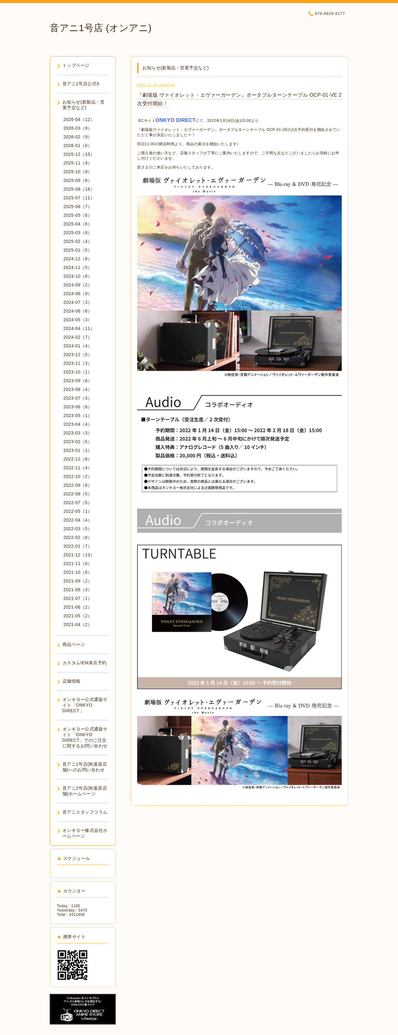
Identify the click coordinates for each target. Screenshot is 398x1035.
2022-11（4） (77, 467)
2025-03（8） (77, 232)
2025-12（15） (79, 154)
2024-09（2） (77, 284)
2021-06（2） (77, 607)
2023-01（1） (77, 450)
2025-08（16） (79, 189)
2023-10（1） (77, 371)
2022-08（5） (77, 493)
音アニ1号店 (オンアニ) (101, 28)
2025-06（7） (77, 206)
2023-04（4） (77, 424)
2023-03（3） (77, 432)
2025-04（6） (77, 223)
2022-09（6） (77, 485)
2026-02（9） (77, 136)
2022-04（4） (77, 520)
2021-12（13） (79, 554)
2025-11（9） (77, 162)
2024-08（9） (77, 293)
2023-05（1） (77, 415)
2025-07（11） (79, 197)
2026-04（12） (79, 119)
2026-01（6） (77, 145)
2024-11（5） (77, 267)
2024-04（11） (79, 328)
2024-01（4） (77, 345)
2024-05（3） (77, 319)
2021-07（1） (77, 598)
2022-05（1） (77, 511)
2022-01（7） (77, 546)
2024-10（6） (77, 276)
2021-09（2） (77, 580)
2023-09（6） (77, 380)
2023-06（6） (77, 406)
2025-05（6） (77, 215)
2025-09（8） (77, 180)
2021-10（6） (77, 572)
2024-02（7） (77, 337)
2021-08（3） (77, 589)
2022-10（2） (77, 476)
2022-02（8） (77, 537)
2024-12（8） (77, 258)
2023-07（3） (77, 398)
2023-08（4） (77, 389)
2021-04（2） (77, 624)
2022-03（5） (77, 528)
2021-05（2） (77, 615)
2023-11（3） (77, 363)
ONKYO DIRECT (175, 120)
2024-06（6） (77, 311)
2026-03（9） (77, 128)
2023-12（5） (77, 354)
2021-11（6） (77, 563)
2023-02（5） (77, 441)
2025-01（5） (77, 250)
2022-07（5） (77, 502)
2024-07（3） (77, 302)
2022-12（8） (77, 459)
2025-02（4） (77, 241)
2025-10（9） (77, 171)
